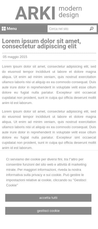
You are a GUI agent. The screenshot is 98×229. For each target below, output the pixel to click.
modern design (70, 11)
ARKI (35, 13)
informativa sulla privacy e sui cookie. (34, 175)
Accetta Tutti (48, 198)
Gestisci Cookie (48, 211)
